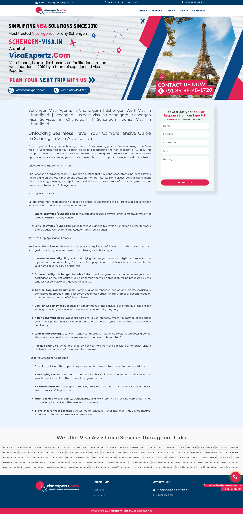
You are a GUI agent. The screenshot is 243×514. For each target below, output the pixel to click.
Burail (85, 447)
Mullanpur (173, 457)
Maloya (69, 457)
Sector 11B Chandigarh (34, 467)
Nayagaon (184, 457)
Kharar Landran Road (166, 452)
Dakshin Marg (170, 447)
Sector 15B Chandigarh (229, 467)
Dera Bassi (191, 447)
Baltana (38, 447)
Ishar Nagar (94, 452)
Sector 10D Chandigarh (208, 462)
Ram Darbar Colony (37, 462)
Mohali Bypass (148, 457)
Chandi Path (111, 447)
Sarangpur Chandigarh (59, 462)
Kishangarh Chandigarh (13, 457)
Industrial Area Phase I (55, 452)
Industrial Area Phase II (77, 452)
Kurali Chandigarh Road (37, 457)
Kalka (119, 452)
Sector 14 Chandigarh (164, 467)
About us (157, 10)
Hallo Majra (234, 447)
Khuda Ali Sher (197, 452)
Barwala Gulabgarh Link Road (57, 447)
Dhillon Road (221, 447)
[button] (18, 58)
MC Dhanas (111, 457)
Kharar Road (183, 452)
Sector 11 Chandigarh (230, 462)
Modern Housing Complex (129, 457)
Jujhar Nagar (108, 452)
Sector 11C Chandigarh (56, 467)
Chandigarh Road (154, 447)
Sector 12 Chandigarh (99, 467)
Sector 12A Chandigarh (121, 467)
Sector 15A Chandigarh (207, 467)
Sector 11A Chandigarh (12, 467)
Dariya (182, 447)
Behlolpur (76, 447)
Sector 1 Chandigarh (95, 462)
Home (143, 10)
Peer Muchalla (225, 457)
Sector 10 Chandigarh (117, 462)
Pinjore (236, 457)
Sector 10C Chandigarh (185, 462)
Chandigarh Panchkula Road (131, 447)
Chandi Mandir (96, 447)
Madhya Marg (57, 457)
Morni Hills (161, 457)
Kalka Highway (130, 452)
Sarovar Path (77, 462)
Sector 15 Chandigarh (185, 467)
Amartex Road (9, 447)
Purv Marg (7, 462)
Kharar (151, 452)
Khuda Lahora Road (214, 452)
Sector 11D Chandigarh (78, 467)
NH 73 (194, 457)
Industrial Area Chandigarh (31, 452)
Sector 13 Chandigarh (143, 467)
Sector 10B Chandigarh (162, 462)
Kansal (142, 452)
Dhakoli (201, 447)
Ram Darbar (20, 462)
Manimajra (98, 457)
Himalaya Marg (10, 452)
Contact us (198, 10)
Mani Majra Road (83, 457)
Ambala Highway (25, 447)
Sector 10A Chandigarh (139, 462)
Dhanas (210, 447)
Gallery (183, 10)
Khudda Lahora (232, 452)
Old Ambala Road (208, 457)
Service (170, 10)
